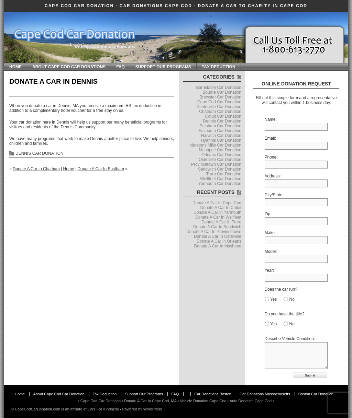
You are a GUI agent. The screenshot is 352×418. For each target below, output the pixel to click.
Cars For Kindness (103, 409)
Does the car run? (281, 289)
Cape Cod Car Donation (79, 5)
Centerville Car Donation (218, 106)
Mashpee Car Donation (220, 150)
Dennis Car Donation (39, 153)
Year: (269, 270)
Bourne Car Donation (221, 92)
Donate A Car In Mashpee (217, 246)
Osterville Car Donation (220, 159)
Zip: (268, 213)
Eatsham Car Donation (220, 126)
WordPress (152, 409)
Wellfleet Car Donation (220, 178)
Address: (273, 176)
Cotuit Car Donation (223, 116)
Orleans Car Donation (221, 154)
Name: (271, 119)
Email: (270, 138)
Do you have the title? (285, 314)
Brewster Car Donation (220, 97)
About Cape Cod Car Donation (58, 394)
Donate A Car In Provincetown (213, 231)
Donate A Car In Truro (221, 222)
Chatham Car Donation (220, 111)
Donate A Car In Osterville (217, 236)
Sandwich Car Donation (219, 169)
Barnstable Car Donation (218, 87)
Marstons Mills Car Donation (215, 145)
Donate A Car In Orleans (219, 241)
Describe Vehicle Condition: (290, 338)
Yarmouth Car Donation (219, 183)
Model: (271, 251)
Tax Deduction (218, 67)
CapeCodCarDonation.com (37, 409)
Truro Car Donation (223, 174)
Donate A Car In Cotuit (220, 207)
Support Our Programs (163, 67)
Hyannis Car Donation (221, 140)
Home (15, 67)
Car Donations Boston (212, 394)
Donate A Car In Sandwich (217, 226)
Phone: (271, 157)
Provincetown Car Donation (216, 164)
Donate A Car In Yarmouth (217, 212)
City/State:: (275, 195)
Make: (270, 232)
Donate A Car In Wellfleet (218, 217)
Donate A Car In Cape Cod (216, 202)
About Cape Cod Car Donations (69, 67)
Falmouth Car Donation (220, 130)
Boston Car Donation (315, 394)
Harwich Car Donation (221, 135)
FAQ (120, 67)
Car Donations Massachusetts (265, 394)
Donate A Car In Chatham (36, 168)
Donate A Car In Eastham (100, 168)
